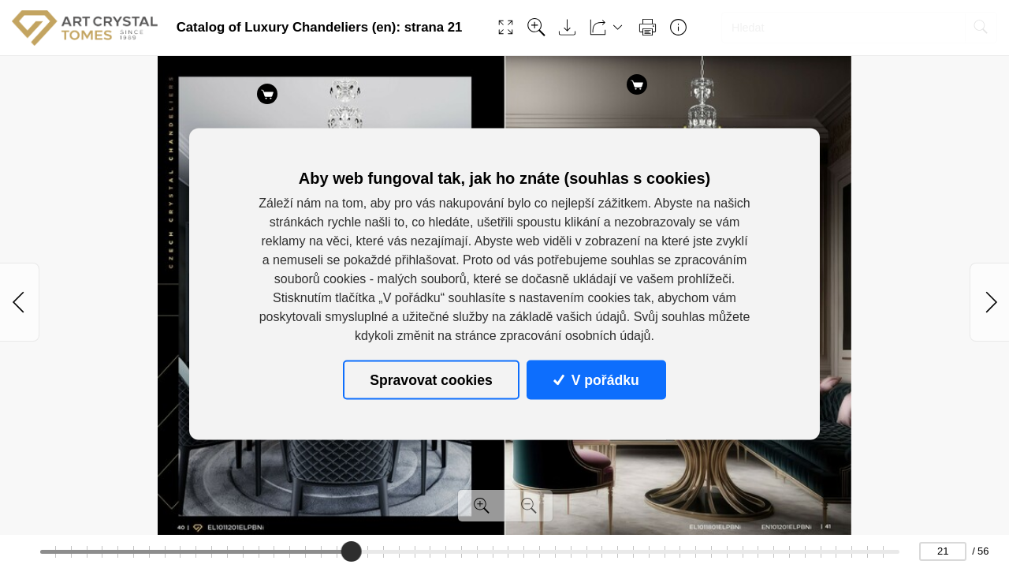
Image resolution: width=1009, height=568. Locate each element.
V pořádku (596, 379)
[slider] (351, 551)
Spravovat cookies (431, 379)
